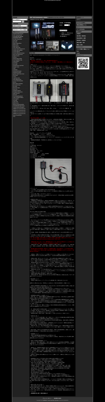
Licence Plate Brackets (18, 80)
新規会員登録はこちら (82, 24)
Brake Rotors (16, 46)
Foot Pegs (15, 62)
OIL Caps (15, 86)
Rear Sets (15, 89)
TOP (31, 17)
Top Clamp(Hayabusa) (18, 96)
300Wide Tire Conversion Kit (19, 110)
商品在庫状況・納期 (81, 38)
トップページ (16, 14)
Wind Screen (16, 103)
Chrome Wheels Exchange (18, 53)
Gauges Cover (16, 66)
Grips (14, 68)
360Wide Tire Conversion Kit (19, 113)
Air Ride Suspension (17, 39)
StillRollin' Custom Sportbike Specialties (51, 400)
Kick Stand (15, 75)
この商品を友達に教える (65, 34)
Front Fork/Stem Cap (17, 59)
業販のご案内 (80, 44)
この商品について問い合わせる (66, 33)
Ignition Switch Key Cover (18, 73)
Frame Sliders (16, 61)
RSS (78, 51)
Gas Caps (15, 64)
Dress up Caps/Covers (18, 54)
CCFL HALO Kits (16, 47)
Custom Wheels (16, 51)
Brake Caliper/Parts (17, 43)
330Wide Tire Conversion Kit (19, 111)
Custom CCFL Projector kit (19, 48)
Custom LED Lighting (17, 50)
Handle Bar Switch (17, 72)
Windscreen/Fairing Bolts (18, 104)
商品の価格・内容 (81, 42)
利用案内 (79, 33)
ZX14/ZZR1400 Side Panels (19, 105)
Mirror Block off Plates (18, 83)
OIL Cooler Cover (17, 84)
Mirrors (14, 82)
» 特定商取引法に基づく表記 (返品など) (39, 393)
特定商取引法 (25, 14)
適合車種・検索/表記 (81, 36)
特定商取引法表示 (57, 398)
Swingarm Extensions (17, 91)
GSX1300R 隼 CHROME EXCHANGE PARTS (18, 37)
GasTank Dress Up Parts (18, 65)
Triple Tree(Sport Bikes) (18, 97)
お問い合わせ (88, 14)
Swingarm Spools (17, 90)
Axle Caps (15, 40)
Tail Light (15, 100)
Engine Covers (16, 55)
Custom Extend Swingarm (18, 107)
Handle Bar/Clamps (17, 71)
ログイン (79, 19)
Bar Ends (15, 41)
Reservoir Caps (16, 87)
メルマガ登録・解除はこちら (83, 49)
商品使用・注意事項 (81, 40)
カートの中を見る (81, 29)
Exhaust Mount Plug (17, 58)
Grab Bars (15, 69)
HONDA (45, 17)
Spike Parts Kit (16, 93)
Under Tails (15, 101)
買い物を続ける (63, 36)
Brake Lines (15, 44)
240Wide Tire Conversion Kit (19, 108)
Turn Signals (16, 98)
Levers (14, 76)
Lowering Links (16, 78)
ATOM (78, 53)
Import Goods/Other (17, 115)
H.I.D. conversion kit (37, 17)
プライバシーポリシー (35, 14)
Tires (14, 116)
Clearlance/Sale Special (18, 33)
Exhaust (15, 57)
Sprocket (15, 94)
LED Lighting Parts (17, 79)
